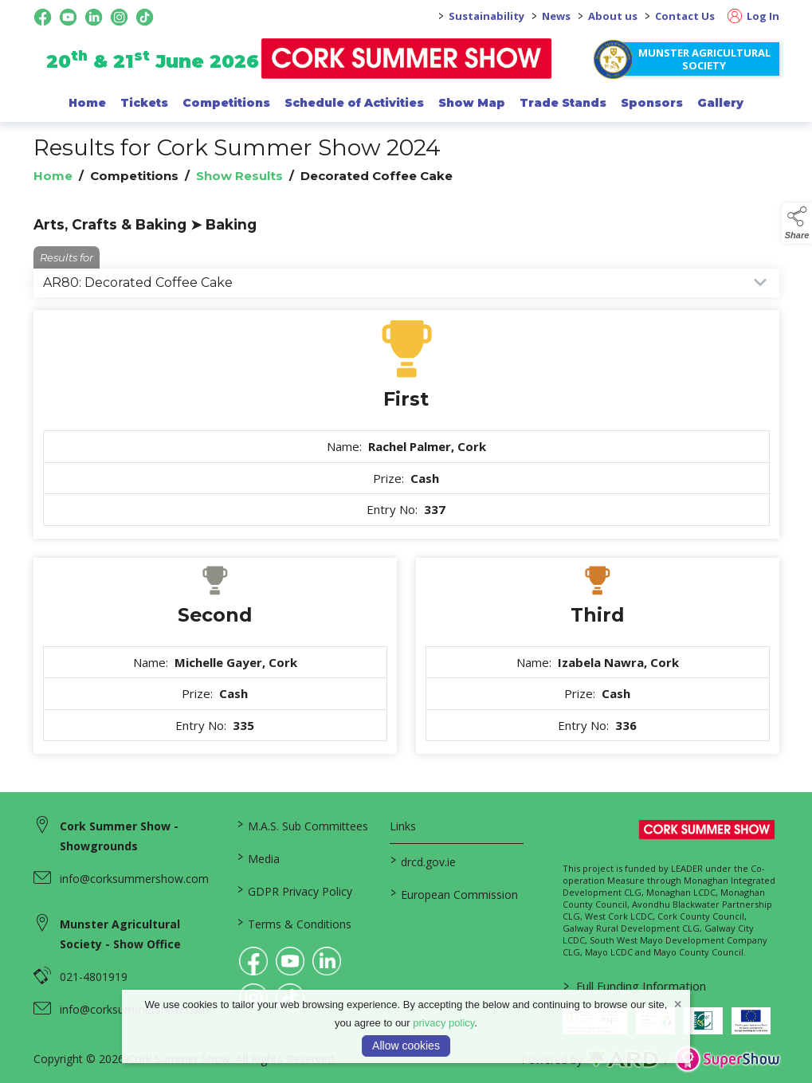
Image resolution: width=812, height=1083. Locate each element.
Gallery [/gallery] (720, 102)
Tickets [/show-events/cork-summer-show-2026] (144, 102)
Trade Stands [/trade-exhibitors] (563, 102)
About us (612, 16)
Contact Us (685, 16)
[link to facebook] (253, 961)
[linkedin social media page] (93, 17)
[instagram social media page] (119, 17)
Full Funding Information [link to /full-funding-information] (634, 986)
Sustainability (486, 16)
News (556, 16)
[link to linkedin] (326, 961)
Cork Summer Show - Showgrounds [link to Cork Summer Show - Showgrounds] (119, 835)
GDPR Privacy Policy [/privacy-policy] (294, 890)
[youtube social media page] (68, 17)
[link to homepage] (406, 58)
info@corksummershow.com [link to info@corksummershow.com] (134, 878)
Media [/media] (258, 857)
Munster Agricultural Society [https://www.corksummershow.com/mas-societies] (704, 59)
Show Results (239, 175)
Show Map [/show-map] (471, 102)
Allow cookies (406, 1045)
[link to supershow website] (727, 1059)
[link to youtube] (290, 961)
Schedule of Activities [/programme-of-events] (354, 102)
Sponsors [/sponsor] (652, 102)
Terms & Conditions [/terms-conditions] (294, 923)
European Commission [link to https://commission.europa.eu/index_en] (454, 893)
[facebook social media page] (42, 17)
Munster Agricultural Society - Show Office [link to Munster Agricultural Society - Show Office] (120, 934)
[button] (797, 223)
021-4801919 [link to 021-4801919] (93, 976)
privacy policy (443, 1023)
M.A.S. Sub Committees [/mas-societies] (302, 825)
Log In (753, 16)
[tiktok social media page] (144, 17)
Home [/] (87, 102)
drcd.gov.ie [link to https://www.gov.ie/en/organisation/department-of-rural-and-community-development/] (423, 860)
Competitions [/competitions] (226, 102)
